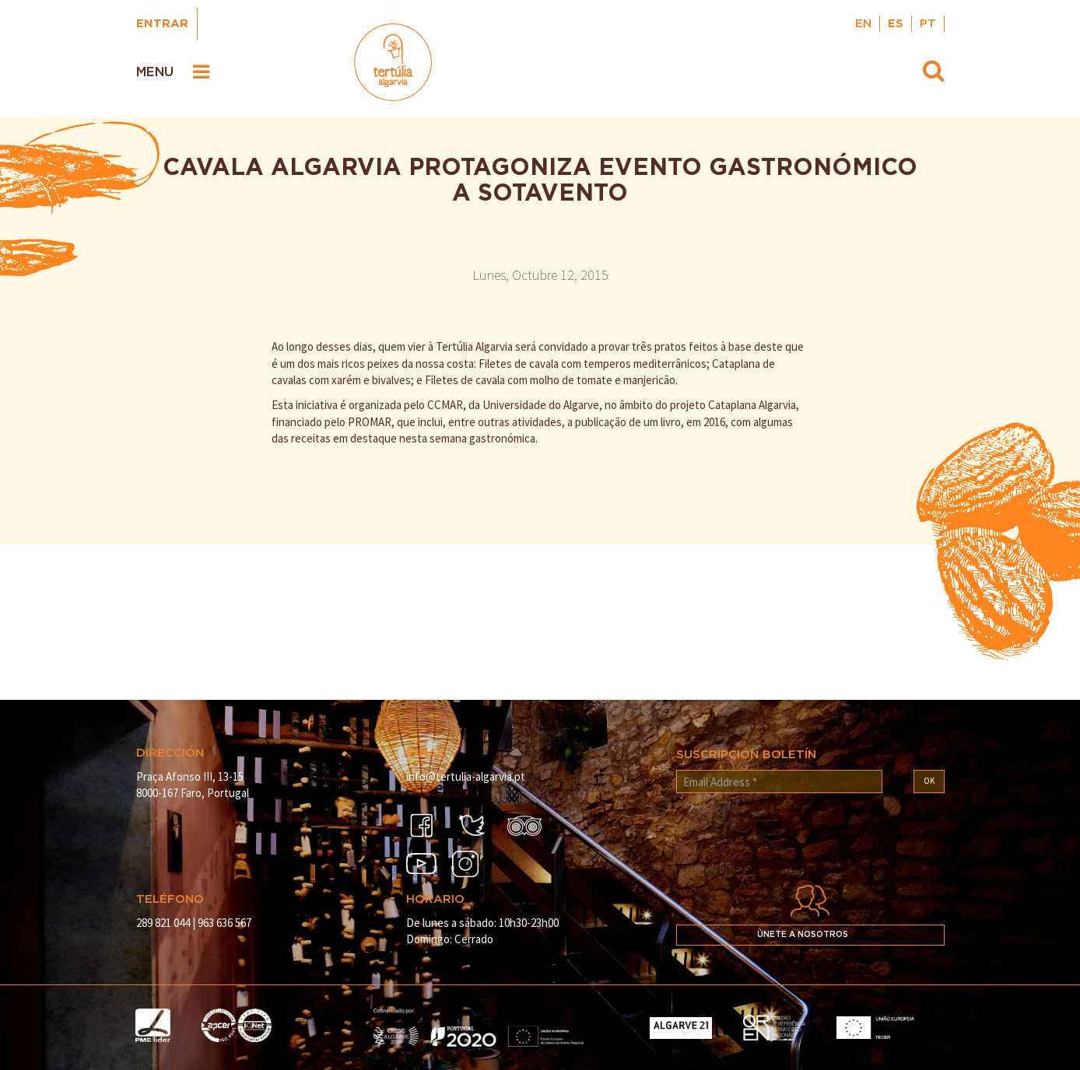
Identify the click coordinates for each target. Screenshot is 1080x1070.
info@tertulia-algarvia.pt (465, 776)
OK (929, 780)
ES (895, 24)
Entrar (162, 24)
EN (863, 24)
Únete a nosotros (802, 935)
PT (928, 24)
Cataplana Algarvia (752, 404)
